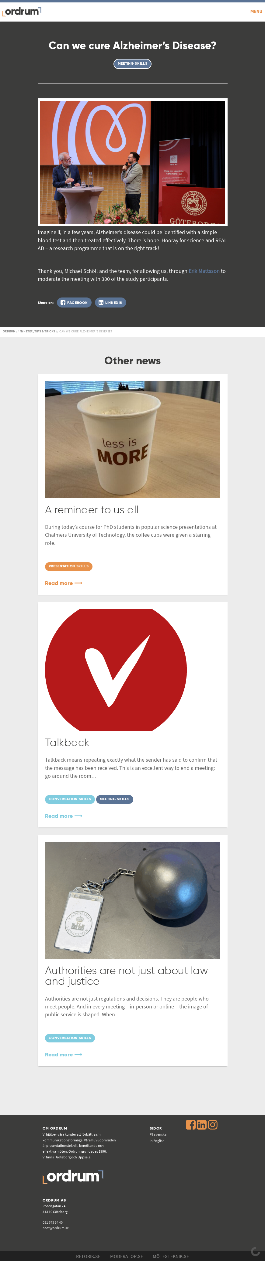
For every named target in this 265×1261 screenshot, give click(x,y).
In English (157, 1140)
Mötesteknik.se (171, 1256)
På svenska (158, 1134)
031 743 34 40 (53, 1222)
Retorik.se (88, 1256)
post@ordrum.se (56, 1227)
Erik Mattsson (204, 271)
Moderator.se (126, 1256)
